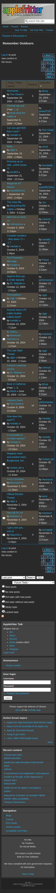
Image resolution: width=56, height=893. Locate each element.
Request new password (18, 693)
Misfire (12, 642)
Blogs (8, 815)
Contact (49, 30)
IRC (11, 632)
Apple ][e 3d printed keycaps (20, 730)
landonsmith (10, 783)
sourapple (47, 165)
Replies (33, 84)
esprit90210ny (17, 190)
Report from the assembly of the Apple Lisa (27, 726)
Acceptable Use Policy (16, 831)
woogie (14, 265)
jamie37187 (45, 111)
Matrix (12, 635)
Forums (14, 26)
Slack (12, 646)
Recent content (13, 665)
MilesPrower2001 (12, 758)
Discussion (18, 36)
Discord (13, 639)
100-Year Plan (36, 30)
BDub (45, 91)
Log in (4, 55)
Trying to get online (16, 734)
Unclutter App (34, 710)
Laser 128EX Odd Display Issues (22, 738)
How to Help (28, 874)
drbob (45, 146)
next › (50, 73)
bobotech (47, 334)
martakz (14, 135)
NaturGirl (15, 535)
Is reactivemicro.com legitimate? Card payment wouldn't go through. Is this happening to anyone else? (26, 776)
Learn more (8, 652)
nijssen (7, 791)
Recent (24, 26)
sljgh (12, 150)
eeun (44, 496)
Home (5, 26)
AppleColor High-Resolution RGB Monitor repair (29, 722)
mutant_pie (16, 467)
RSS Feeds (11, 823)
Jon (44, 202)
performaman (46, 280)
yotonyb (46, 219)
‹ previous (49, 57)
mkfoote (8, 769)
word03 (14, 172)
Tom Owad (15, 94)
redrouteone (16, 224)
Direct (18, 710)
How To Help (21, 30)
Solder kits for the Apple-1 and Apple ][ (22, 788)
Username (9, 678)
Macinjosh (15, 482)
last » (50, 77)
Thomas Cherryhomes (14, 802)
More (50, 742)
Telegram (13, 649)
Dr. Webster (16, 283)
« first (47, 55)
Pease (45, 260)
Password (9, 686)
